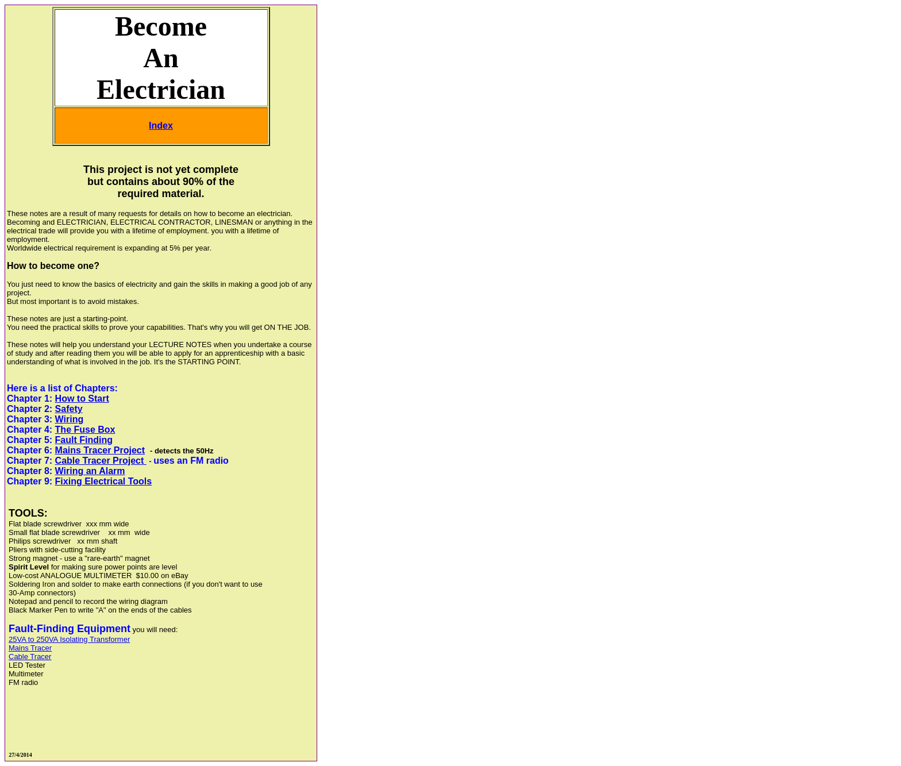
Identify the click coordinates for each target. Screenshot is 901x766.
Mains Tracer (30, 648)
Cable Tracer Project (101, 460)
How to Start (82, 398)
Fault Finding (84, 440)
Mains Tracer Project (100, 450)
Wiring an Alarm (90, 471)
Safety (69, 409)
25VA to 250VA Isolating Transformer (69, 639)
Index (161, 125)
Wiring (69, 419)
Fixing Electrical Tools (103, 481)
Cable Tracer (30, 656)
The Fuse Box (85, 429)
